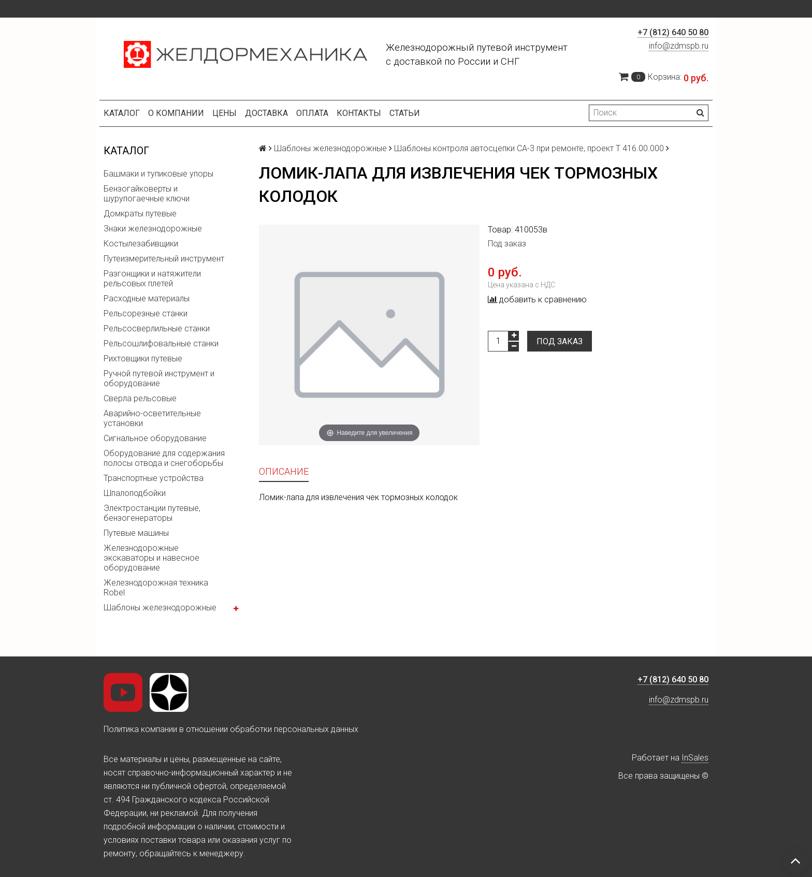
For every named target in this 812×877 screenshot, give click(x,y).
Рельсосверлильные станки (157, 328)
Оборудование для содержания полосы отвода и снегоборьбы (164, 458)
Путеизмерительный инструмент (164, 259)
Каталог (122, 113)
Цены (224, 113)
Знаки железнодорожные (153, 228)
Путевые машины (136, 533)
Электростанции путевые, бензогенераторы (152, 513)
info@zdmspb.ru (678, 46)
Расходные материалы (147, 298)
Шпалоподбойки (135, 493)
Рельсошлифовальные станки (161, 343)
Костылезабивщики (141, 244)
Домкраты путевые (140, 213)
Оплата (312, 113)
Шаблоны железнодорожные (160, 607)
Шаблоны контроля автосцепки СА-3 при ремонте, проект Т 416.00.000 (529, 148)
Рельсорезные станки (145, 313)
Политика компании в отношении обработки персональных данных (231, 729)
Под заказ (559, 341)
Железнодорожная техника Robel (156, 587)
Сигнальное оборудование (155, 438)
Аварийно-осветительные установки (152, 418)
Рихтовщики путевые (143, 358)
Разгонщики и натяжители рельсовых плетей (152, 278)
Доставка (266, 113)
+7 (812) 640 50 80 (672, 32)
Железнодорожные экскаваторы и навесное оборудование (151, 558)
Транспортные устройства (154, 478)
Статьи (404, 113)
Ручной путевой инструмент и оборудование (159, 378)
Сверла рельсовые (140, 398)
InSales (695, 758)
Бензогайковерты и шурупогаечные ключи (147, 193)
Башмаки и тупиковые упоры (158, 174)
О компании (176, 113)
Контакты (359, 113)
